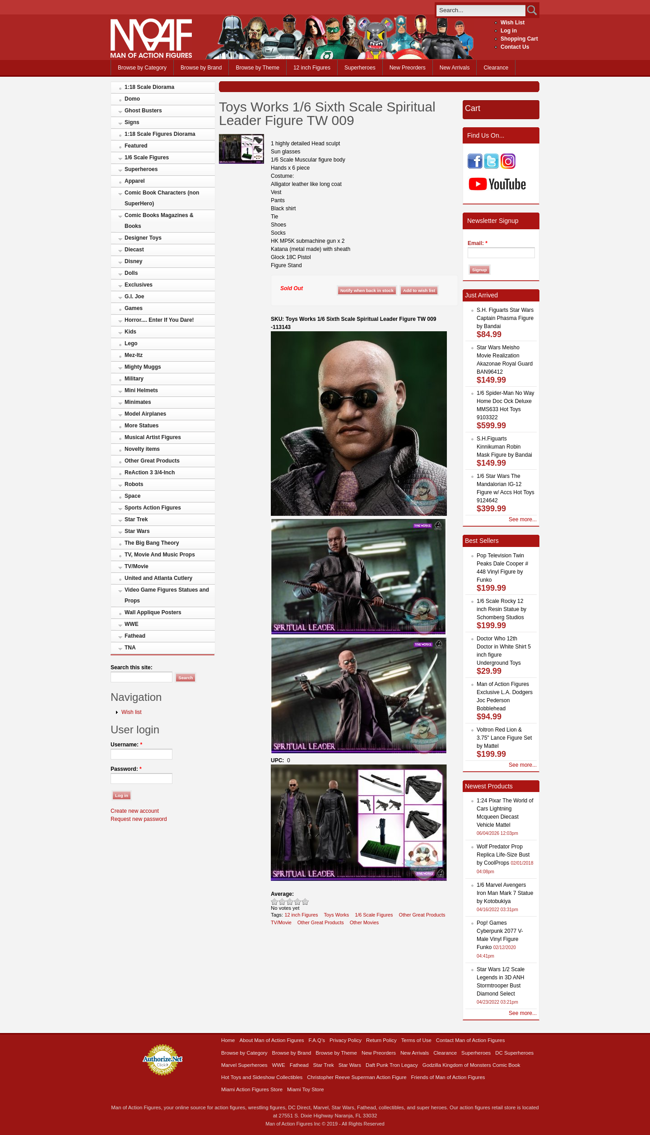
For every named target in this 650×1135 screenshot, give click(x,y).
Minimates (138, 402)
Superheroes (360, 68)
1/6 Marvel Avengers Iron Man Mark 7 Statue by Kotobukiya (505, 893)
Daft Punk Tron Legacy (392, 1065)
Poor (275, 901)
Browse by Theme (257, 68)
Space (132, 496)
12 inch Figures (311, 68)
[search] (481, 10)
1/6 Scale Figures (147, 157)
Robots (134, 484)
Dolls (131, 273)
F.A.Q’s (317, 1040)
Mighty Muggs (143, 367)
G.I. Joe (134, 296)
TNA (130, 647)
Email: (478, 243)
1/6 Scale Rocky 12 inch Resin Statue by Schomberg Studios (501, 609)
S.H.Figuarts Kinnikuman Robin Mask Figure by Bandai (504, 446)
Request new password (139, 819)
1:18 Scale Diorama (149, 87)
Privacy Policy (346, 1040)
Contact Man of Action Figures (470, 1040)
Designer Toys (143, 238)
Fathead (135, 636)
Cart (472, 108)
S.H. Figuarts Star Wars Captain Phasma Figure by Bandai (505, 318)
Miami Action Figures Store (252, 1089)
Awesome (305, 901)
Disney (133, 261)
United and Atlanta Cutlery (158, 578)
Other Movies (364, 922)
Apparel (135, 181)
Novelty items (142, 449)
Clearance (495, 68)
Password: (126, 769)
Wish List (513, 22)
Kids (130, 332)
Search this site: (132, 667)
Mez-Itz (134, 355)
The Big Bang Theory (152, 543)
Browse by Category (142, 68)
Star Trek (136, 519)
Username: (126, 744)
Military (134, 378)
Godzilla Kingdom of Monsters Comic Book (471, 1065)
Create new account (135, 811)
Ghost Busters (143, 110)
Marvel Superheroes (244, 1065)
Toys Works (336, 914)
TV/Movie (137, 566)
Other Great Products (152, 461)
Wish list (131, 712)
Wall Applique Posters (153, 612)
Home (228, 1040)
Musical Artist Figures (153, 437)
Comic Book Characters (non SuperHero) (162, 198)
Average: (282, 894)
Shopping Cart (519, 39)
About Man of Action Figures (271, 1040)
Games (134, 308)
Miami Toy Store (305, 1089)
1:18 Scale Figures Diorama (160, 134)
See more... (523, 519)
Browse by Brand (201, 68)
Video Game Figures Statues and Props (167, 595)
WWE (132, 624)
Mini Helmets (141, 390)
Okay (282, 901)
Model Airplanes (145, 414)
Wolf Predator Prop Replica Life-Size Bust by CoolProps (503, 854)
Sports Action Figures (153, 508)
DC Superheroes (514, 1053)
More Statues (141, 425)
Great (298, 901)
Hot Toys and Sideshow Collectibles (261, 1077)
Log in (509, 31)
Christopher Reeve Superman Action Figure (356, 1077)
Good (290, 901)
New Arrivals (455, 68)
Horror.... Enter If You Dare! (159, 320)
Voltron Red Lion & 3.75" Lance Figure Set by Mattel (504, 738)
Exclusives (139, 285)
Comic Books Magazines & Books (159, 220)
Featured (136, 146)
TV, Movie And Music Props (160, 554)
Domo (132, 99)
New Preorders (408, 68)
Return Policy (381, 1040)
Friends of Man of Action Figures (448, 1077)
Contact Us (515, 47)
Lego (131, 343)
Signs (132, 122)
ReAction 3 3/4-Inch (150, 472)
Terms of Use (416, 1040)
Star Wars (137, 531)
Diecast (134, 249)
